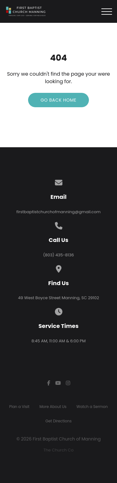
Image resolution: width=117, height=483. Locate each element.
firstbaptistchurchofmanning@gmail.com (59, 212)
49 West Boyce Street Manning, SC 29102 (58, 298)
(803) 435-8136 (58, 255)
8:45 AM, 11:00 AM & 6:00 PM (59, 341)
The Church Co (58, 450)
